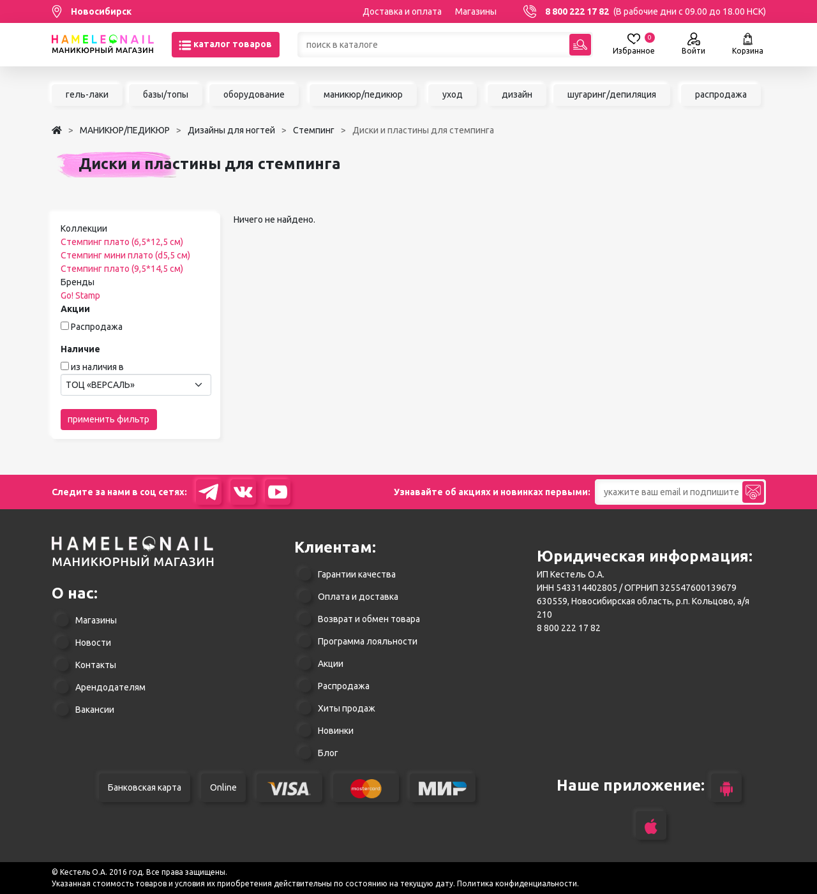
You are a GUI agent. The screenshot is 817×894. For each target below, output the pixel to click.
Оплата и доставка (358, 597)
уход (452, 94)
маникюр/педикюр (363, 94)
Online (223, 787)
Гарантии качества (357, 574)
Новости (93, 642)
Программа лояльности (367, 641)
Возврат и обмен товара (369, 619)
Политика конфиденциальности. (518, 883)
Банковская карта (144, 787)
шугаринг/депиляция (611, 94)
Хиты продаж (346, 708)
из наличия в (97, 367)
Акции (330, 664)
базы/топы (165, 94)
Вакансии (94, 709)
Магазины (476, 11)
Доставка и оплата (402, 11)
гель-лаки (87, 94)
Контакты (95, 665)
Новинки (336, 731)
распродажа (721, 94)
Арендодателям (110, 687)
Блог (328, 753)
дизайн (517, 94)
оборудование (254, 94)
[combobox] (136, 385)
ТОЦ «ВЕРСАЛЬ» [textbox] (100, 385)
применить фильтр (108, 419)
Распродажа (97, 327)
